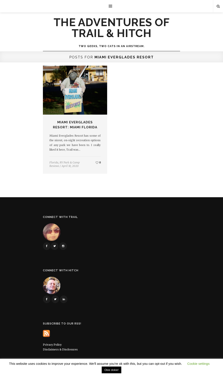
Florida (53, 162)
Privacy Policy (52, 344)
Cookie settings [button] (198, 363)
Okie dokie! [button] (111, 370)
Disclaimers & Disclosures (60, 349)
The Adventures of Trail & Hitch (112, 28)
